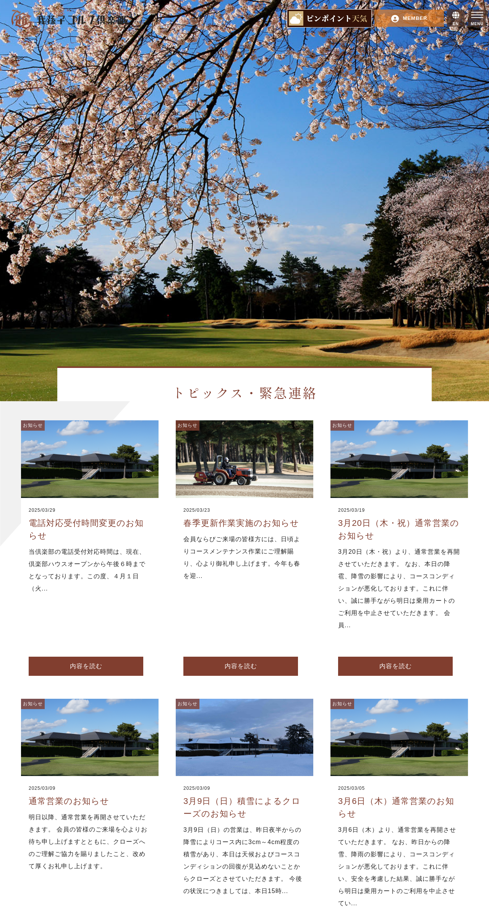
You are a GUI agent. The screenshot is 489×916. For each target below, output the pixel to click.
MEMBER (409, 19)
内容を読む (86, 666)
